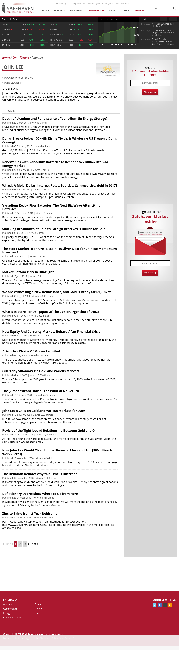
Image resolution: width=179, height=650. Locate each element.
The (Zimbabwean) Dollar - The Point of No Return (40, 391)
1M (107, 19)
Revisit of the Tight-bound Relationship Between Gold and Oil (49, 430)
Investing (76, 10)
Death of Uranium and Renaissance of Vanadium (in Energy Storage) (54, 119)
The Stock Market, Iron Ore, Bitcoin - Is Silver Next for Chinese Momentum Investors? (59, 251)
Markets (59, 10)
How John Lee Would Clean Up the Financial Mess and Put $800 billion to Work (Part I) (57, 452)
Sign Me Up (150, 92)
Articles (12, 111)
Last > (35, 544)
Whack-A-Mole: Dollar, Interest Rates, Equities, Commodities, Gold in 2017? (59, 185)
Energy (7, 613)
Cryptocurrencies (12, 617)
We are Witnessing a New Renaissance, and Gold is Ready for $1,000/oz (56, 292)
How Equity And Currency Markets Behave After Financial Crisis (51, 331)
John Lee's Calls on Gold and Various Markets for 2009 (43, 411)
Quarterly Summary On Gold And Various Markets (40, 371)
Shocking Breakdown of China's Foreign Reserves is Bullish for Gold (54, 229)
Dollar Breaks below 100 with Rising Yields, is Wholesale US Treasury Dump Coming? (60, 140)
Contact (39, 604)
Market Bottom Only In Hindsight (28, 272)
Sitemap (39, 608)
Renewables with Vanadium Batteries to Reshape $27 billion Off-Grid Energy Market (55, 164)
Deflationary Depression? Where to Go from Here (40, 494)
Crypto (113, 10)
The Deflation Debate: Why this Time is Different (39, 474)
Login (37, 612)
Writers (139, 10)
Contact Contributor (12, 82)
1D (102, 19)
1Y (117, 19)
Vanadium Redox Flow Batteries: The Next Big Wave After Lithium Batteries (53, 207)
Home (45, 10)
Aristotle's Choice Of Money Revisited (31, 351)
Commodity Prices (10, 19)
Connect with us (164, 599)
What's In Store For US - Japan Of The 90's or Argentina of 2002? (50, 312)
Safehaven (10, 599)
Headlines (145, 19)
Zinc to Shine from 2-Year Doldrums (29, 513)
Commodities (96, 10)
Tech (127, 10)
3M (112, 19)
